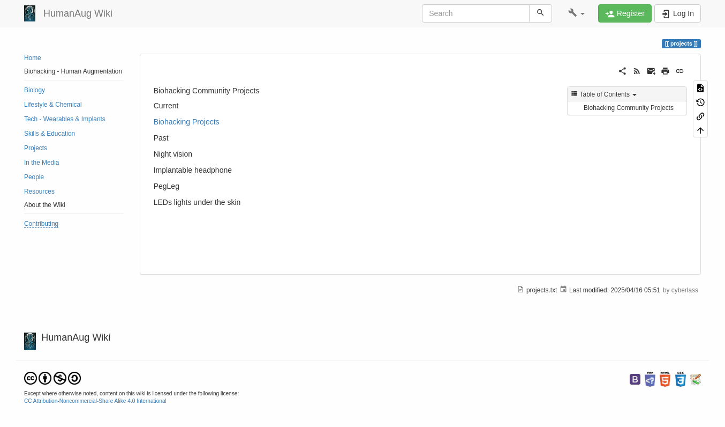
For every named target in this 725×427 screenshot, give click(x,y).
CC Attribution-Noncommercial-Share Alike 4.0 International (95, 401)
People (34, 177)
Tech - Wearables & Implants (64, 119)
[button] (576, 13)
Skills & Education (49, 133)
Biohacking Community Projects (629, 108)
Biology (34, 90)
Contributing (41, 223)
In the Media (41, 162)
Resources (39, 191)
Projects (35, 148)
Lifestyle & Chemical (53, 104)
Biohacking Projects (187, 121)
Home (32, 58)
